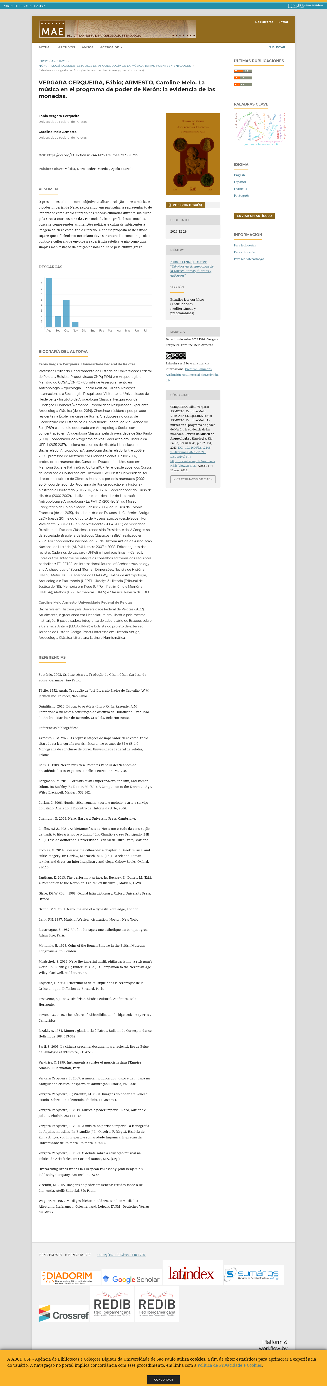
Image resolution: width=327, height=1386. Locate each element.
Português (241, 195)
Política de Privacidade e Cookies (230, 1365)
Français (240, 189)
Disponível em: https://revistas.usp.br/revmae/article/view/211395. (192, 461)
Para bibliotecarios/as (249, 259)
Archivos (66, 47)
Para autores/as (244, 252)
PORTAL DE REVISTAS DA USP (24, 6)
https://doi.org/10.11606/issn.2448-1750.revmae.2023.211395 (92, 155)
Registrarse (264, 22)
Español (240, 182)
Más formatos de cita (191, 479)
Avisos (87, 47)
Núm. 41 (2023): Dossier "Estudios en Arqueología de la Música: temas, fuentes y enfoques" (115, 65)
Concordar (163, 1379)
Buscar (277, 47)
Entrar (283, 22)
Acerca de (110, 47)
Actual (45, 47)
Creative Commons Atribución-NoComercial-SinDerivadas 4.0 (192, 374)
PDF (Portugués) (187, 205)
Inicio (43, 61)
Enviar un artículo (254, 216)
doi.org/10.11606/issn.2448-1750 (121, 1255)
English (239, 175)
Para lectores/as (245, 245)
